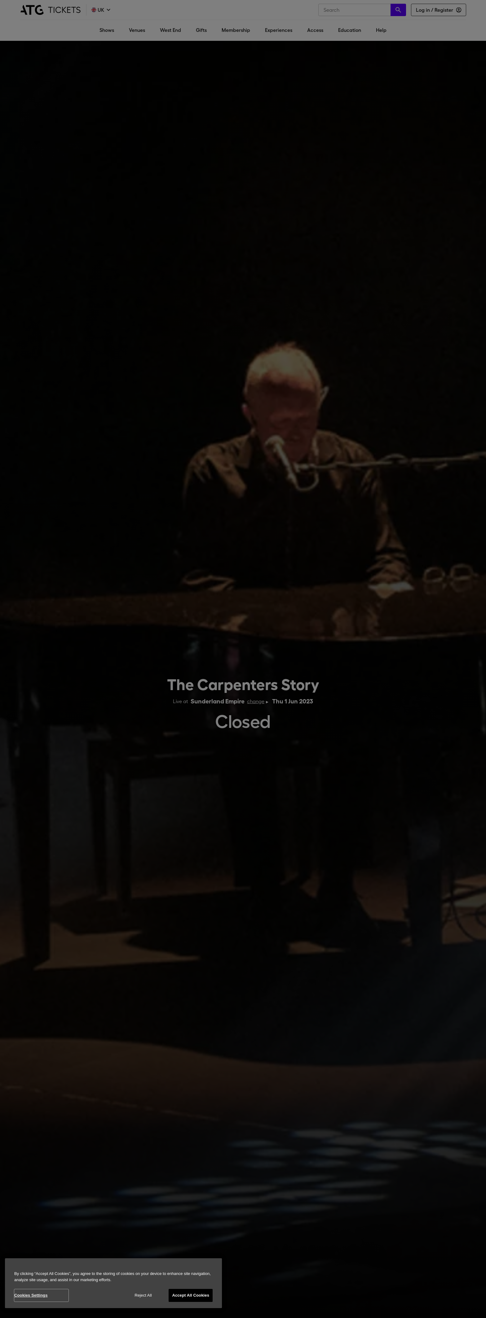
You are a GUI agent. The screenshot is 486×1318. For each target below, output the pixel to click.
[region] (113, 1283)
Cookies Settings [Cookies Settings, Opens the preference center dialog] (31, 1295)
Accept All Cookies (190, 1295)
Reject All (143, 1295)
